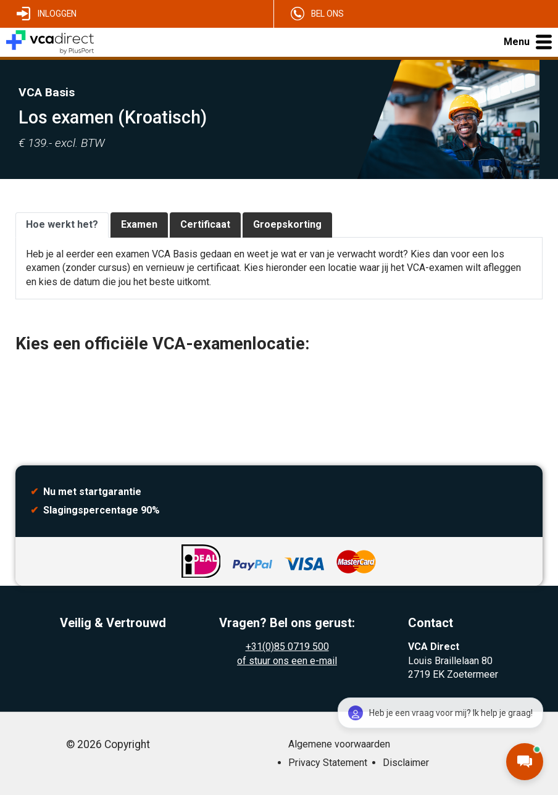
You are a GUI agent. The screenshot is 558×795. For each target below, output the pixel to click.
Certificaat (205, 224)
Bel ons (327, 14)
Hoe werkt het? (62, 224)
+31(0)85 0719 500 (287, 646)
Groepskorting (287, 224)
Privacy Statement (327, 762)
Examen (139, 224)
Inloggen (57, 14)
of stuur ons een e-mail (287, 661)
